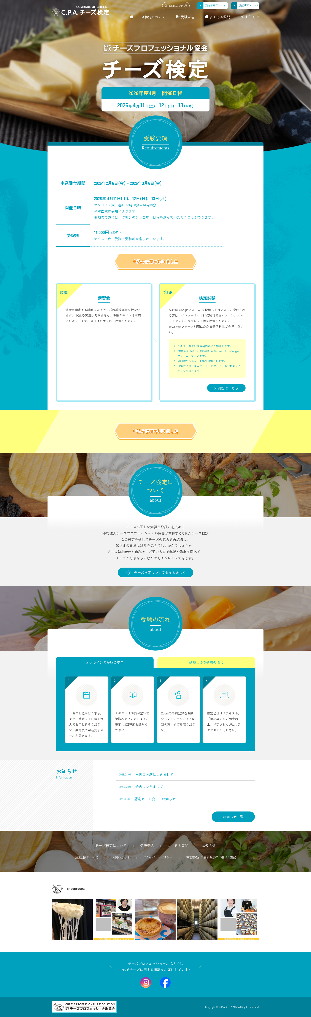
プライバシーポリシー (158, 857)
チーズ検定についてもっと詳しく (155, 572)
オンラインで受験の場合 (105, 662)
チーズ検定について (149, 16)
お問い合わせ (121, 857)
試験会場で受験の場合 (206, 662)
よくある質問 (219, 16)
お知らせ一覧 (233, 816)
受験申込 (187, 16)
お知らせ (252, 16)
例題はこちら (226, 388)
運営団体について (87, 857)
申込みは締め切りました (155, 262)
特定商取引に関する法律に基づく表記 (211, 857)
